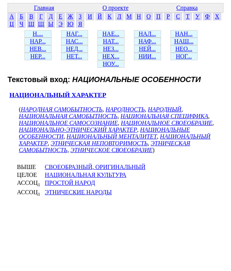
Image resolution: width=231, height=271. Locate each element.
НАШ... (183, 41)
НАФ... (147, 41)
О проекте (115, 8)
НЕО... (183, 49)
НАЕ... (110, 33)
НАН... (184, 33)
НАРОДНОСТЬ (125, 109)
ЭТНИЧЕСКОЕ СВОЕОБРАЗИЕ (111, 150)
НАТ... (111, 41)
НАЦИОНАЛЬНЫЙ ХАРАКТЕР (57, 95)
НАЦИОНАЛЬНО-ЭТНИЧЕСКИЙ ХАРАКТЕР (78, 129)
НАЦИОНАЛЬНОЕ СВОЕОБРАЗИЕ (166, 123)
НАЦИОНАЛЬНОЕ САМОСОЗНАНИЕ (68, 123)
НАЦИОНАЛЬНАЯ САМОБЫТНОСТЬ (68, 116)
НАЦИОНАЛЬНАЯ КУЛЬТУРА (85, 175)
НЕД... (74, 49)
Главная (44, 8)
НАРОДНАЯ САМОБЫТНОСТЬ (61, 109)
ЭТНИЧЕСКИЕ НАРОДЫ (78, 192)
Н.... (38, 33)
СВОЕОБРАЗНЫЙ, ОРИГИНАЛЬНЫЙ (95, 167)
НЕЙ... (147, 49)
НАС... (74, 41)
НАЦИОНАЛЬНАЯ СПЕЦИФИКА (164, 116)
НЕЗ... (111, 49)
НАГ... (74, 33)
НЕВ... (38, 49)
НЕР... (37, 56)
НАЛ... (147, 33)
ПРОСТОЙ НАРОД (70, 183)
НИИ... (147, 56)
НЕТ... (74, 56)
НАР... (38, 41)
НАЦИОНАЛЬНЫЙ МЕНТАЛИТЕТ (112, 136)
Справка (187, 8)
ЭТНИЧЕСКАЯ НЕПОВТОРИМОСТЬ (99, 143)
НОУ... (111, 64)
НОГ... (184, 56)
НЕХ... (110, 56)
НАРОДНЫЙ (164, 109)
